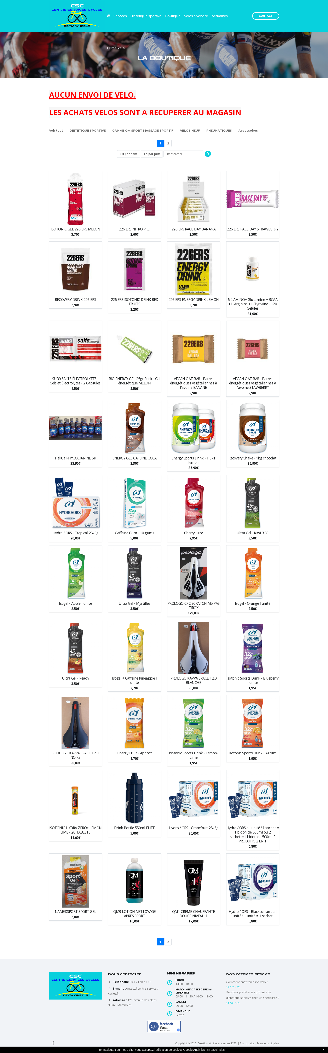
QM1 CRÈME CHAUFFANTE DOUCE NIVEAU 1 (193, 913)
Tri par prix (151, 154)
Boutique (172, 16)
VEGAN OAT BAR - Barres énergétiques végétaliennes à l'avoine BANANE (193, 383)
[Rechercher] (183, 153)
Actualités (220, 16)
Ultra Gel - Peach (75, 678)
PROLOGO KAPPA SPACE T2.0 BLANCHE (194, 680)
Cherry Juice (193, 533)
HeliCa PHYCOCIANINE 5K (75, 458)
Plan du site (247, 1043)
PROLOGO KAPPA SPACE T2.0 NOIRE (75, 755)
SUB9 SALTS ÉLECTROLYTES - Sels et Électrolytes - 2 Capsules (75, 381)
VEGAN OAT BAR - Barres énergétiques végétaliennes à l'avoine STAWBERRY (252, 383)
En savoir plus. (215, 1049)
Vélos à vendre (196, 16)
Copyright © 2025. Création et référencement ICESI (206, 1043)
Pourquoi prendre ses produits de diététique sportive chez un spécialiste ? (252, 995)
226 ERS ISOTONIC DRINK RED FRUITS (134, 301)
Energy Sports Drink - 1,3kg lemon (193, 460)
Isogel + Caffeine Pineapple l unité (134, 680)
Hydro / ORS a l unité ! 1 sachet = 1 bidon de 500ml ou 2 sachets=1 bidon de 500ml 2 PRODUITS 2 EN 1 (252, 834)
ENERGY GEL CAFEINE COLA (135, 458)
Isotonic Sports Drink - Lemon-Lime (193, 755)
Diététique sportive (145, 16)
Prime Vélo (116, 48)
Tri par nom (128, 154)
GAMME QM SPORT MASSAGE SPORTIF (142, 130)
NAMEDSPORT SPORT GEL (75, 911)
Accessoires (248, 130)
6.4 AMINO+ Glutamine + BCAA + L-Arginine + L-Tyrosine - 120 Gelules (253, 303)
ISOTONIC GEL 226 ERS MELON (75, 229)
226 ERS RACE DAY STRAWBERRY (252, 229)
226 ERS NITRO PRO (134, 229)
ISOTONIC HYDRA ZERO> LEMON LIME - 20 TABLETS (75, 830)
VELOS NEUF (190, 130)
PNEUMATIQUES (219, 130)
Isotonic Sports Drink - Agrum (253, 753)
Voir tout (56, 130)
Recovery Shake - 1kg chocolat (253, 458)
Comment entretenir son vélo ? (247, 982)
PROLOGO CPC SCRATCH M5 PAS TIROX (194, 605)
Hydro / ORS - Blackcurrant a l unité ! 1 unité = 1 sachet (252, 913)
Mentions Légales (268, 1043)
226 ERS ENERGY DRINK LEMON (193, 299)
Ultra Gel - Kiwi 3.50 (253, 533)
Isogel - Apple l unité (75, 603)
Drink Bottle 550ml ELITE (134, 828)
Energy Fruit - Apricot (134, 753)
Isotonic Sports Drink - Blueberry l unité (252, 680)
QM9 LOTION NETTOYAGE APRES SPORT (134, 913)
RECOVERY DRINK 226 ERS (75, 299)
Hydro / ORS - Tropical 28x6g (75, 533)
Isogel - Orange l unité (252, 603)
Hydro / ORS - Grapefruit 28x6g (193, 828)
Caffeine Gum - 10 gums (134, 533)
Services (120, 16)
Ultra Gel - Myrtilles (134, 603)
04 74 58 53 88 (141, 982)
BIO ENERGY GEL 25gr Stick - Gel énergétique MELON (134, 381)
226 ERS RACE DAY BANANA (194, 229)
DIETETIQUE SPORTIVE (88, 130)
